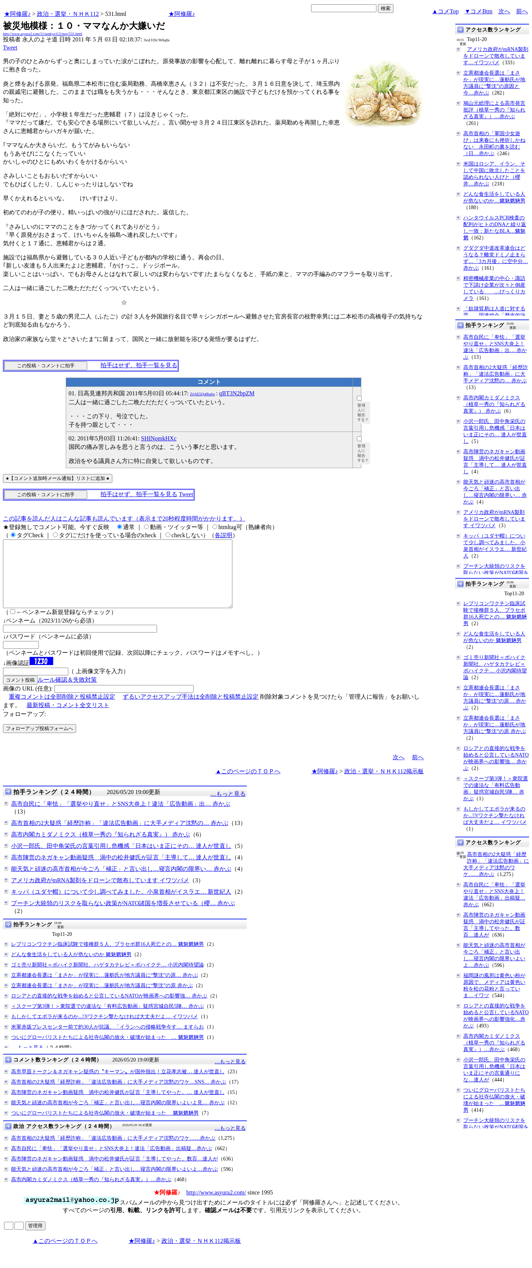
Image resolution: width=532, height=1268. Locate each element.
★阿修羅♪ (17, 14)
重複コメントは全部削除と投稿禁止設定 (62, 710)
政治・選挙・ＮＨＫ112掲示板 (384, 784)
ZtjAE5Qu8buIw (202, 394)
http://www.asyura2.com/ (216, 1206)
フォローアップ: (24, 727)
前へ (522, 11)
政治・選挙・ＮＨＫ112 (68, 14)
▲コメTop (445, 11)
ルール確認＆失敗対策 (67, 693)
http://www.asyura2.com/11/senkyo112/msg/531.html (42, 34)
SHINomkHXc (159, 438)
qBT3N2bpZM (237, 393)
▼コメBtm (478, 11)
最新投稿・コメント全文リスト (68, 718)
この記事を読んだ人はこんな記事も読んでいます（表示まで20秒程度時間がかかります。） (124, 518)
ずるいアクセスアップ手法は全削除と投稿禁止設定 (191, 710)
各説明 (223, 535)
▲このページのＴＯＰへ (247, 784)
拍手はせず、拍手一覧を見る (138, 365)
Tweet (10, 47)
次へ (504, 11)
